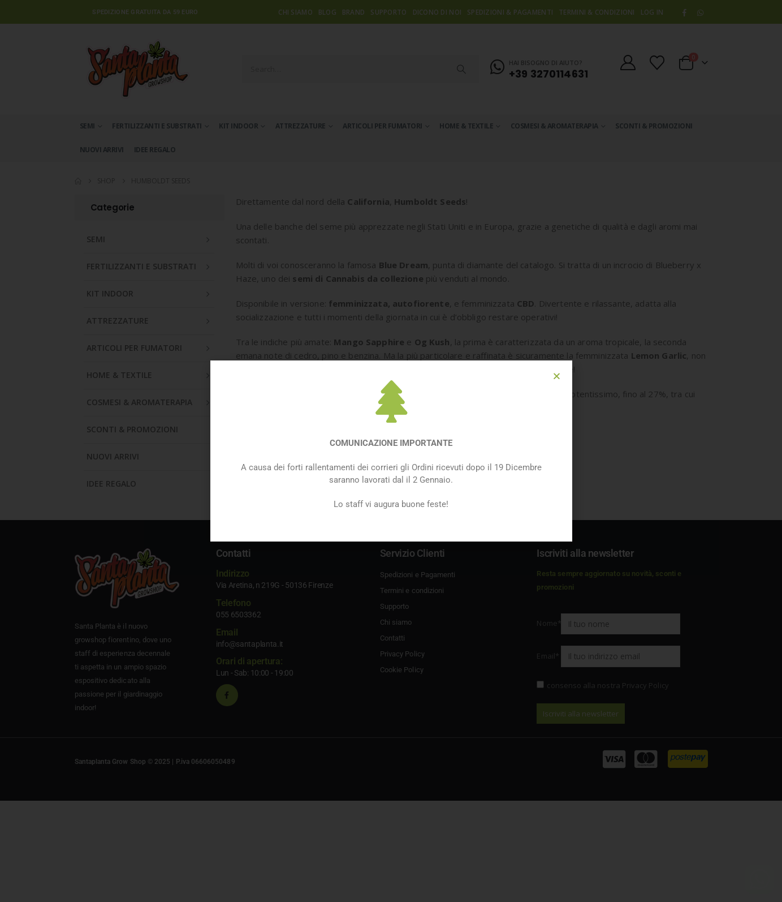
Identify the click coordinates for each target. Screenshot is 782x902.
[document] (391, 451)
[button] (556, 376)
